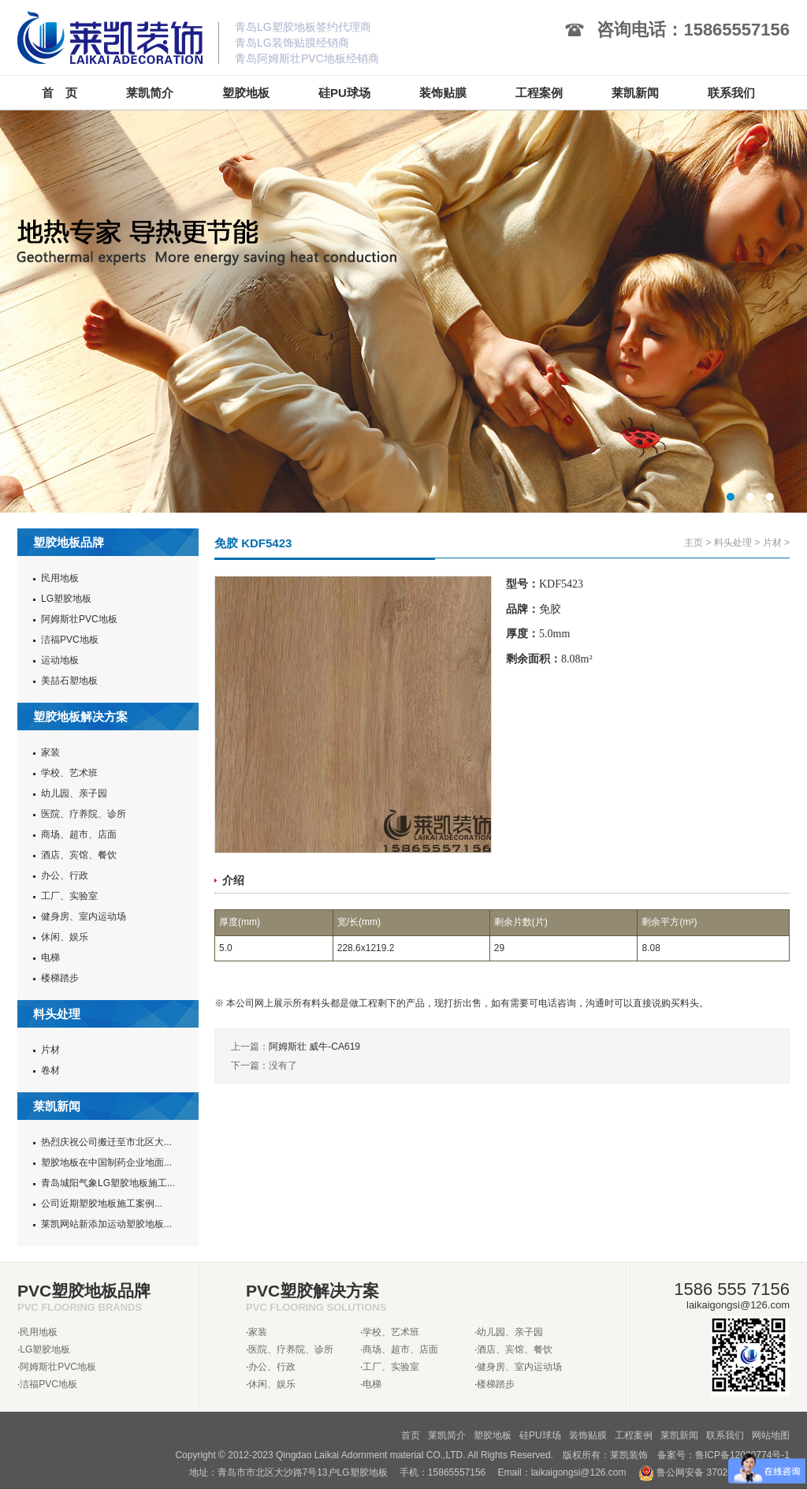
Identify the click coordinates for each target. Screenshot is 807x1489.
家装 (50, 752)
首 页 (59, 92)
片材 (50, 1049)
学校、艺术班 (69, 772)
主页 (693, 542)
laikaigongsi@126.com (579, 1472)
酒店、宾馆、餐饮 (79, 854)
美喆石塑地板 (69, 680)
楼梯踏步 (60, 977)
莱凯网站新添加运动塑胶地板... (106, 1224)
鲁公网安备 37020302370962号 (714, 1472)
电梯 (50, 957)
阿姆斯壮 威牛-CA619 (314, 1046)
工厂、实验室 (69, 895)
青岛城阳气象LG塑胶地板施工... (108, 1183)
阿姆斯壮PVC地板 (79, 619)
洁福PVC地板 (70, 639)
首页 (410, 1435)
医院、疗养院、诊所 (83, 813)
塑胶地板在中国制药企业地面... (106, 1162)
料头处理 (733, 542)
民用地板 (60, 578)
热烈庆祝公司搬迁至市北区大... (106, 1142)
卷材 (50, 1070)
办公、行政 (64, 875)
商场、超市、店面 (79, 834)
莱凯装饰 (629, 1455)
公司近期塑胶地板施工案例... (101, 1203)
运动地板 (60, 660)
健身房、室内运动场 (83, 916)
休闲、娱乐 (64, 936)
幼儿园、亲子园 (74, 793)
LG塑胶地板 (66, 598)
